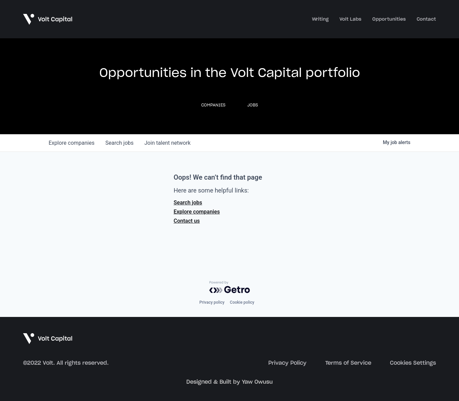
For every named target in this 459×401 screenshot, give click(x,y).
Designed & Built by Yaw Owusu (229, 382)
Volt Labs (350, 19)
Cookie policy (242, 302)
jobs (119, 143)
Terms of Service (348, 363)
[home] (48, 19)
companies (72, 143)
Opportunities (389, 19)
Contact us (187, 221)
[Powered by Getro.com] (229, 287)
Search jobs (188, 202)
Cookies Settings (413, 363)
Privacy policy (211, 302)
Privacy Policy (287, 363)
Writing (320, 19)
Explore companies (197, 211)
